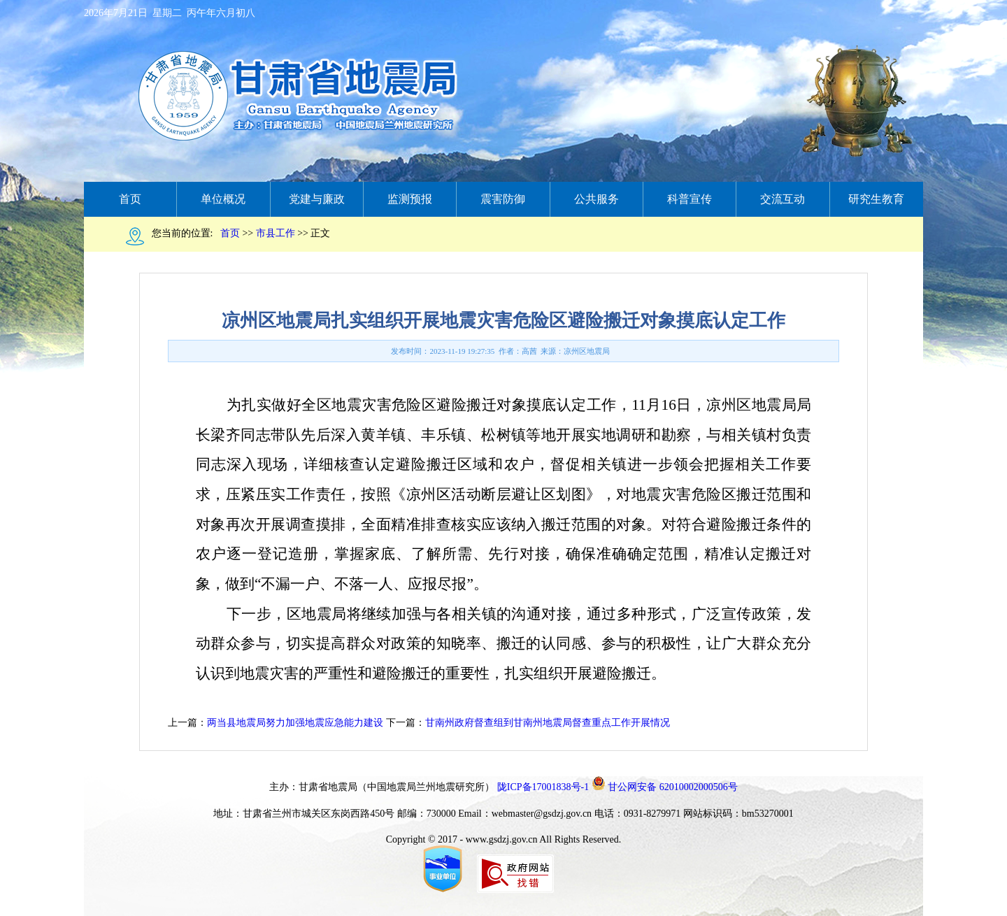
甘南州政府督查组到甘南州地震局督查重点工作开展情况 (547, 722)
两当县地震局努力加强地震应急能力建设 (295, 722)
